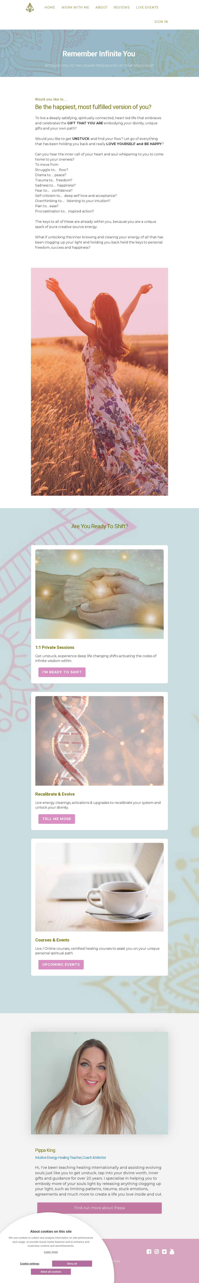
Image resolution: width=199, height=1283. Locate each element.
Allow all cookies (51, 1271)
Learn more (51, 1252)
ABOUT (101, 7)
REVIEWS (122, 7)
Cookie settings (29, 1263)
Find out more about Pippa (99, 1208)
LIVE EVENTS (147, 7)
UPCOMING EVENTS (61, 965)
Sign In (161, 22)
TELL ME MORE (56, 819)
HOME (49, 7)
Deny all (72, 1263)
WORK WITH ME (75, 7)
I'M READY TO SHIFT (62, 672)
